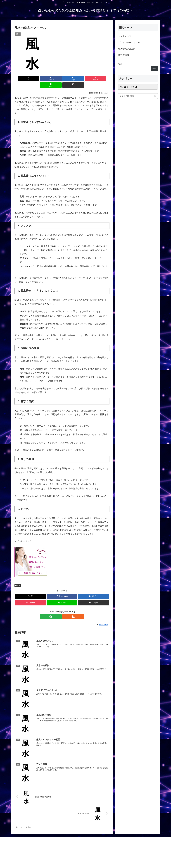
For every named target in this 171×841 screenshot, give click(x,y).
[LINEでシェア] (86, 78)
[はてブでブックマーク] (54, 78)
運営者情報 (123, 55)
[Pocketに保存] (70, 78)
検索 (120, 64)
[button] (101, 78)
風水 (17, 579)
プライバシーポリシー (129, 42)
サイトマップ (124, 36)
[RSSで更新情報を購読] (64, 610)
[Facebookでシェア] (38, 78)
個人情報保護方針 (126, 49)
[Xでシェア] (22, 78)
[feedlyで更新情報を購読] (59, 610)
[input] (138, 96)
